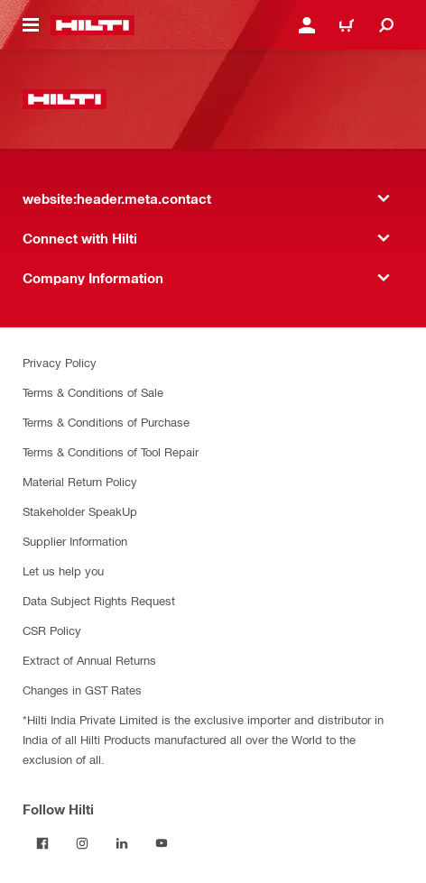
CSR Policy (52, 630)
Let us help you (63, 570)
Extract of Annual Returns (89, 660)
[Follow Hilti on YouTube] (161, 843)
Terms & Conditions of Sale (93, 392)
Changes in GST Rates (82, 689)
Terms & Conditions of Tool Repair (111, 451)
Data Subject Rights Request (99, 600)
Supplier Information (75, 540)
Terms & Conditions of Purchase (106, 421)
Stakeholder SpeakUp (80, 511)
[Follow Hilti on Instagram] (82, 843)
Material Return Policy (80, 481)
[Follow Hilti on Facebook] (42, 843)
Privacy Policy (60, 362)
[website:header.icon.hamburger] (31, 25)
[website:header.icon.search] (386, 25)
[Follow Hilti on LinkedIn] (122, 843)
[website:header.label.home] (92, 25)
